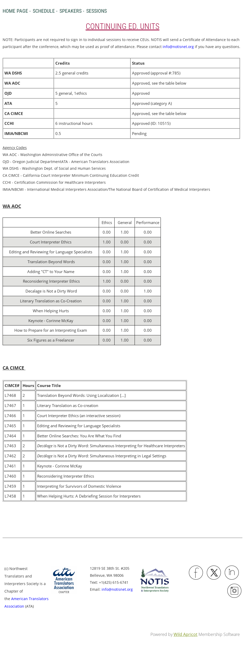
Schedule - (45, 11)
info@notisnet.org (178, 46)
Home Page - (17, 11)
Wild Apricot (185, 634)
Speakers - (71, 11)
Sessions (96, 11)
